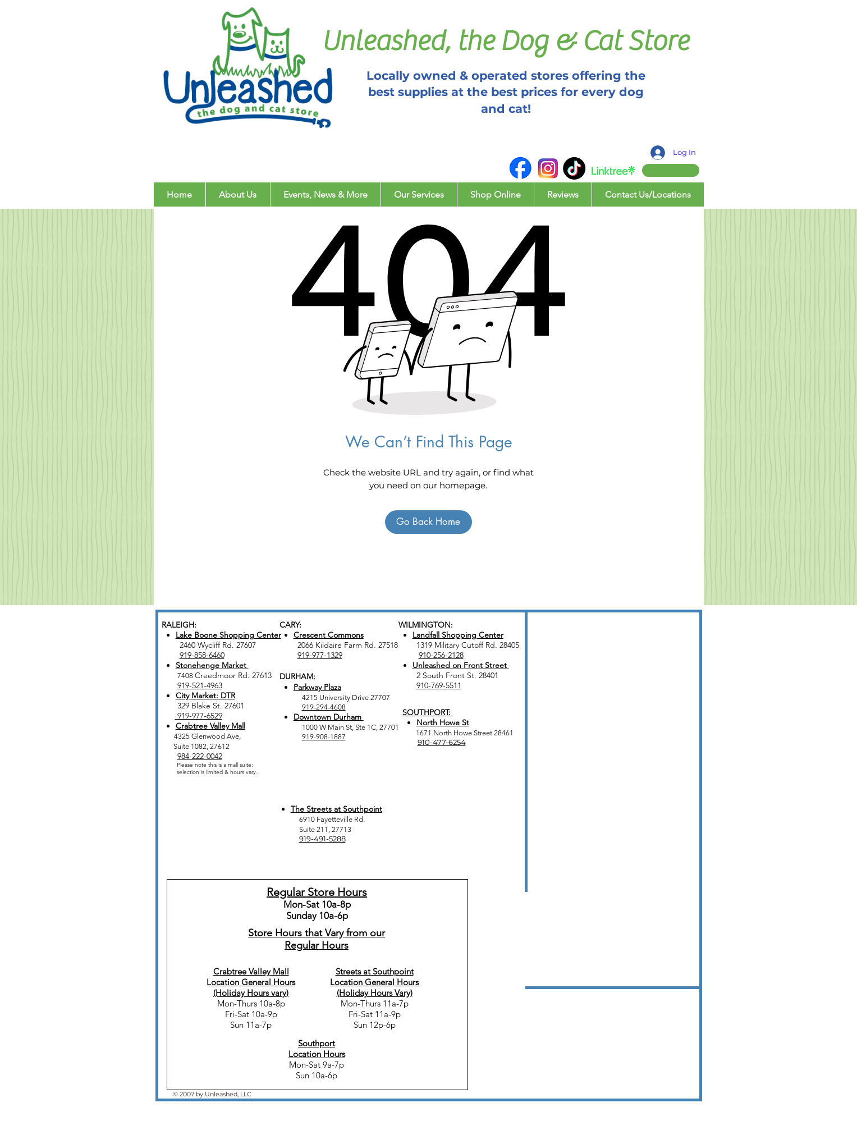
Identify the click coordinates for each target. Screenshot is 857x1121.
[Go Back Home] (428, 522)
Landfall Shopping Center (458, 635)
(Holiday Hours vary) (250, 992)
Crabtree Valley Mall (210, 726)
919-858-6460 (202, 655)
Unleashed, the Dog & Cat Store (505, 41)
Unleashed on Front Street (461, 665)
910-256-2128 (441, 655)
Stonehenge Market (212, 665)
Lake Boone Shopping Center (228, 635)
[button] (660, 167)
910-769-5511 (438, 685)
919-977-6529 (198, 716)
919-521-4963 (199, 685)
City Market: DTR (205, 695)
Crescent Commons (329, 635)
